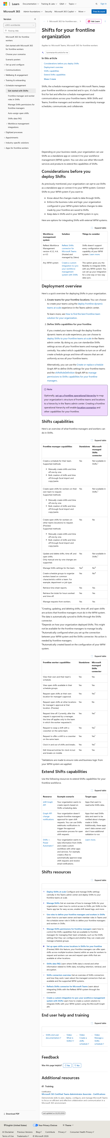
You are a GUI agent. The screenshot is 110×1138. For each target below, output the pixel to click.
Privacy (61, 1132)
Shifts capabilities (51, 71)
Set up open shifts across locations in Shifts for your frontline (74, 946)
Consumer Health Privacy (81, 1132)
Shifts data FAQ (54, 963)
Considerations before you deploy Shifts (61, 63)
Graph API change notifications (48, 816)
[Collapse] (35, 19)
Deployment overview (53, 67)
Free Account (99, 11)
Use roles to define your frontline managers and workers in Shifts (76, 914)
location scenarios (86, 407)
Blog (38, 1132)
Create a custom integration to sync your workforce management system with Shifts (70, 268)
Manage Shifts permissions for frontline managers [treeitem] (21, 106)
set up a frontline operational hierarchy (75, 395)
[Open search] (96, 3)
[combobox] (19, 25)
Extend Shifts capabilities (54, 74)
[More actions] (105, 21)
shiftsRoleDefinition (65, 372)
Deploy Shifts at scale (56, 891)
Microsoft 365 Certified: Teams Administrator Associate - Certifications (73, 1094)
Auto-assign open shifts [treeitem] (18, 113)
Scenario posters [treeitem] (13, 59)
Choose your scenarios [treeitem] (16, 54)
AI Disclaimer (8, 1132)
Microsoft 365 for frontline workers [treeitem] (17, 38)
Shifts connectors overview (59, 975)
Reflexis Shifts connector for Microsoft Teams (69, 248)
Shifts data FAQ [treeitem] (15, 118)
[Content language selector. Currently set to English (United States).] (15, 1125)
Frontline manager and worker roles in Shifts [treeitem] (21, 97)
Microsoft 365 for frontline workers (64, 21)
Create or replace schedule (90, 364)
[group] (75, 1037)
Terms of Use (8, 1136)
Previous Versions (25, 1132)
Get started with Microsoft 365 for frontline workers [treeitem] (19, 47)
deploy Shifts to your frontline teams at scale (69, 338)
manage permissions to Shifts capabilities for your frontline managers (72, 376)
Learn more (95, 254)
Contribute (50, 1132)
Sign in (104, 3)
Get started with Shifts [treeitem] (18, 90)
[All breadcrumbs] (44, 21)
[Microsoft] (5, 4)
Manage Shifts (53, 903)
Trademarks (22, 1136)
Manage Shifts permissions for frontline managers (69, 928)
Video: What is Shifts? (70, 1037)
